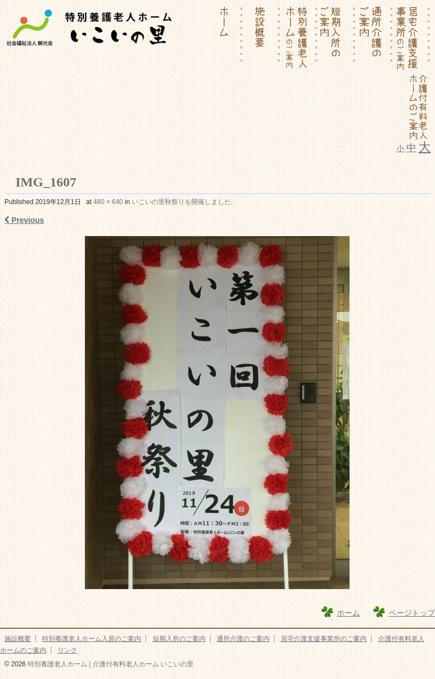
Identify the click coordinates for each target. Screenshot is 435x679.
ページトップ (412, 612)
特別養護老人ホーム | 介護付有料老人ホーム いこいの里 (110, 664)
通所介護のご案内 (243, 639)
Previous (24, 220)
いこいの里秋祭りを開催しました (181, 202)
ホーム (348, 612)
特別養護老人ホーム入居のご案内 (91, 639)
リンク (67, 650)
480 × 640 (108, 202)
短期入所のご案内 (179, 639)
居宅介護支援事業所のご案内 (324, 639)
